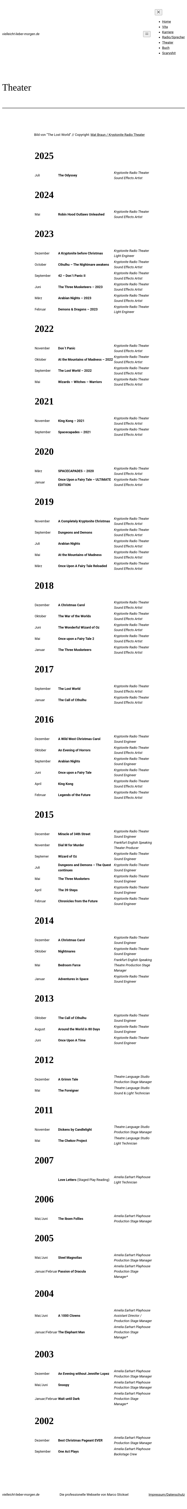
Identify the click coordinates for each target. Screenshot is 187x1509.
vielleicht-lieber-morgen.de (20, 34)
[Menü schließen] (158, 12)
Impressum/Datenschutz (167, 1494)
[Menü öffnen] (146, 34)
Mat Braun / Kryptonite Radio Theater (118, 135)
